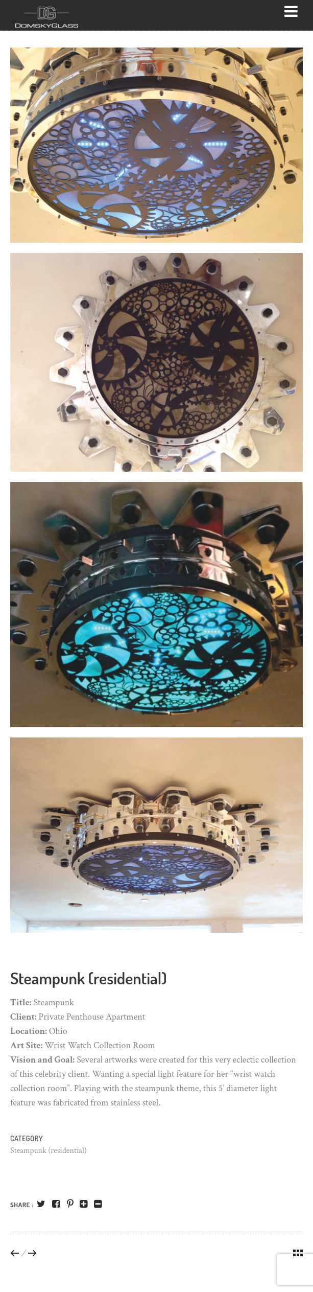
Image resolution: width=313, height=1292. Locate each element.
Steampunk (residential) (48, 1150)
